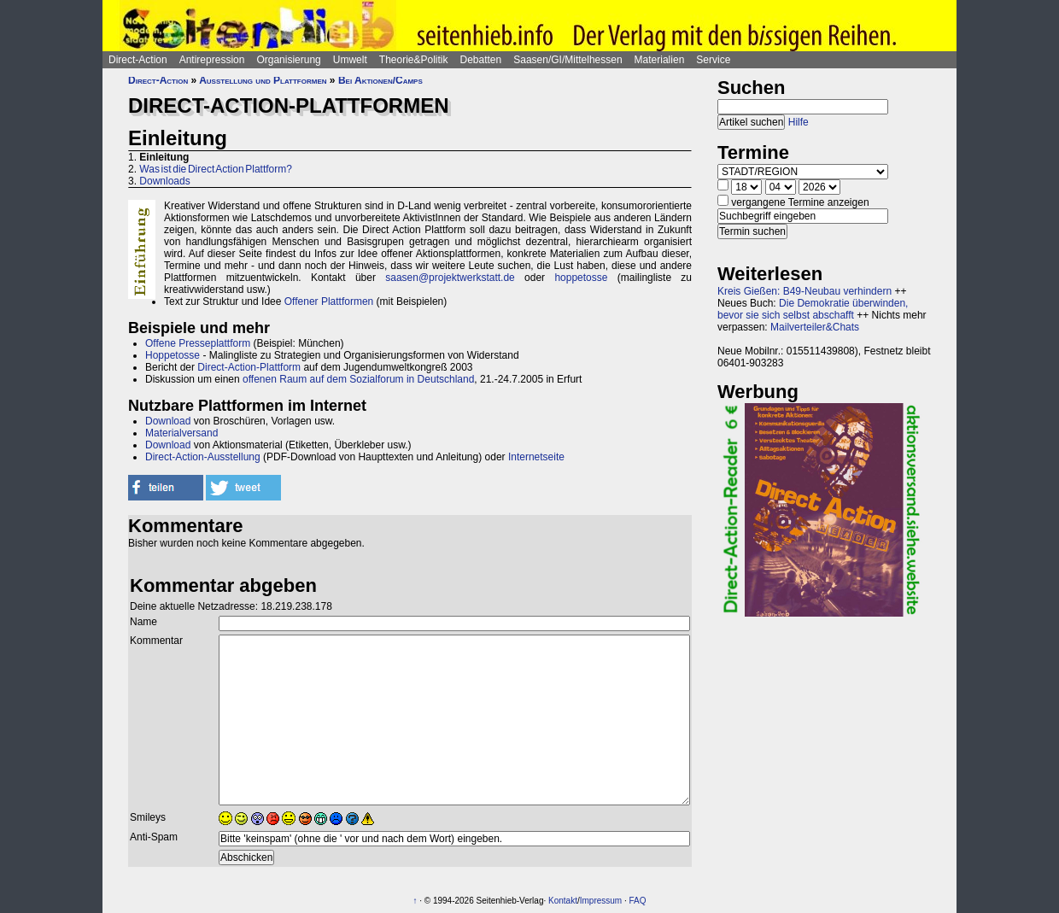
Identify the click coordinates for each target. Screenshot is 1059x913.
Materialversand (181, 433)
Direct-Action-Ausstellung (202, 457)
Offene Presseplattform (197, 343)
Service (713, 60)
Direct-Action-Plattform (249, 367)
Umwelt (350, 60)
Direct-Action (137, 60)
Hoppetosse (172, 355)
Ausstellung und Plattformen (262, 80)
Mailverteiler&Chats (814, 327)
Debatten (481, 60)
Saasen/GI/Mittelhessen (567, 60)
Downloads (164, 181)
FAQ (638, 900)
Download (167, 421)
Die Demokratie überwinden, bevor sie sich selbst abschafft (812, 309)
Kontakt (562, 900)
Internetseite (536, 457)
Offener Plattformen (329, 301)
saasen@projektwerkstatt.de (450, 278)
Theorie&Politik (413, 60)
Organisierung (288, 60)
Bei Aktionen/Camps (380, 80)
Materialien (660, 60)
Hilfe (798, 122)
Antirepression (212, 60)
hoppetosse (580, 278)
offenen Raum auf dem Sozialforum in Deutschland (358, 379)
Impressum (601, 900)
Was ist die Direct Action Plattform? (215, 169)
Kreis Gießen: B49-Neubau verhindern (804, 291)
